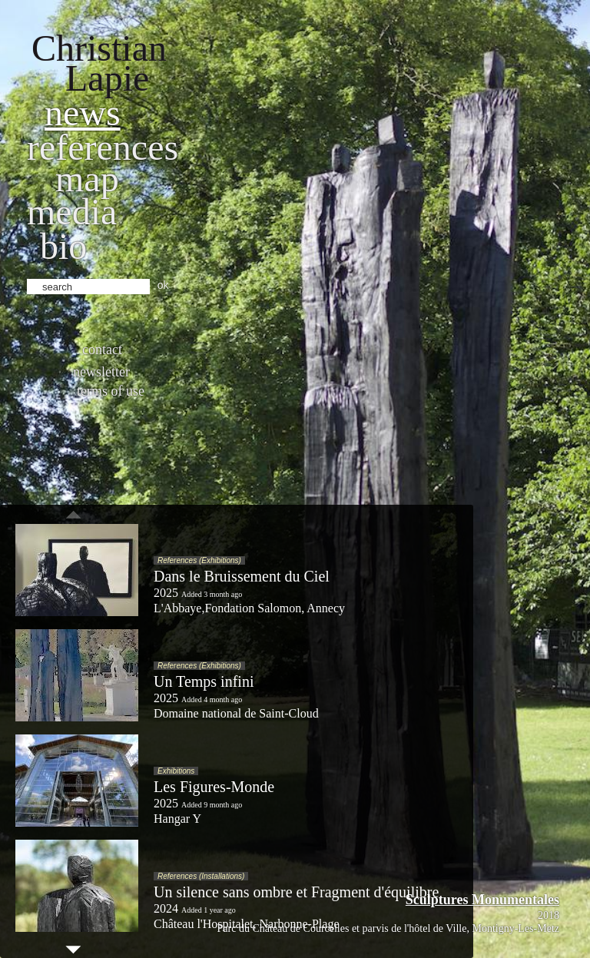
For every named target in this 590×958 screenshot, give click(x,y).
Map (87, 178)
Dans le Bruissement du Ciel (242, 576)
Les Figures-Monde (214, 786)
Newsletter (101, 372)
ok (163, 285)
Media (72, 211)
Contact (102, 349)
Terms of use (110, 391)
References (102, 147)
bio (63, 246)
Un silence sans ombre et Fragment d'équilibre (296, 891)
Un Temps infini (204, 681)
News (83, 112)
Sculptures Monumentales (482, 899)
